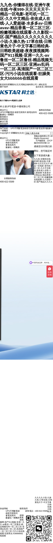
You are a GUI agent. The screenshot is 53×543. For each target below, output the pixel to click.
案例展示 (4, 117)
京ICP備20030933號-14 (43, 141)
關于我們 (4, 87)
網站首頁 (43, 84)
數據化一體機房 (7, 114)
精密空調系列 (20, 112)
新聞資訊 (4, 119)
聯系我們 (49, 87)
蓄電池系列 (32, 112)
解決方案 (4, 121)
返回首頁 (40, 87)
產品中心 (4, 110)
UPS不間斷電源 (7, 112)
